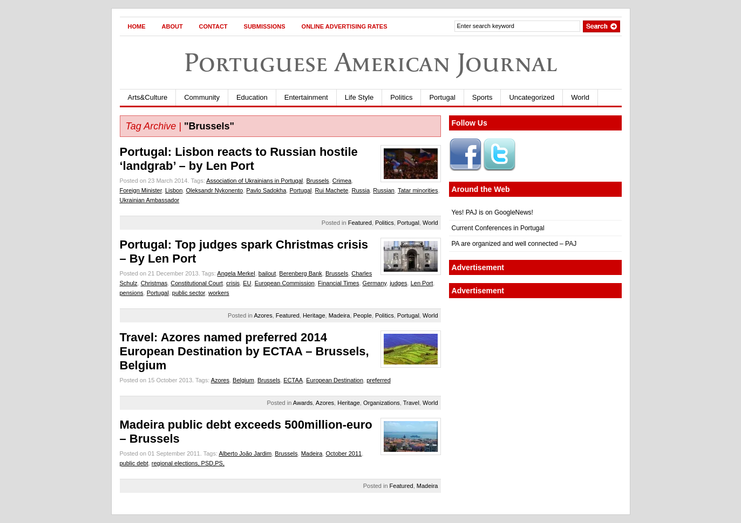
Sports (482, 97)
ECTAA (293, 380)
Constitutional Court (197, 283)
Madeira (339, 315)
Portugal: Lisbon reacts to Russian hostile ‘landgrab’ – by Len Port (239, 159)
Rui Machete (332, 190)
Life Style (359, 97)
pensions (132, 293)
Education (252, 97)
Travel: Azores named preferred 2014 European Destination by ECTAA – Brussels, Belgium (244, 351)
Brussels (317, 180)
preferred (378, 380)
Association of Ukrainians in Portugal (254, 180)
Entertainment (306, 97)
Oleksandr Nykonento (214, 190)
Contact (213, 26)
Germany (374, 283)
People (362, 315)
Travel (411, 403)
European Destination (334, 380)
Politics (401, 97)
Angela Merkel (236, 273)
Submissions (264, 26)
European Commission (285, 283)
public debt (134, 463)
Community (202, 97)
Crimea (341, 180)
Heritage (314, 315)
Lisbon (173, 190)
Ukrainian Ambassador (150, 200)
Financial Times (338, 283)
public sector (188, 293)
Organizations (381, 403)
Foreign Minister (141, 190)
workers (218, 293)
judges (398, 283)
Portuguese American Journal (371, 62)
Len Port (422, 283)
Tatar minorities (418, 190)
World (580, 97)
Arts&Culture (148, 97)
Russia (360, 190)
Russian (384, 190)
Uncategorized (531, 97)
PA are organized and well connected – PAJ (514, 243)
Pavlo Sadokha (266, 190)
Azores (263, 315)
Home (137, 26)
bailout (267, 273)
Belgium (243, 380)
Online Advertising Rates (345, 26)
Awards (302, 403)
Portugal (442, 97)
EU (247, 283)
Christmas (154, 283)
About (172, 26)
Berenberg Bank (300, 273)
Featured (360, 222)
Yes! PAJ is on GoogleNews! (492, 212)
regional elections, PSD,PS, (188, 463)
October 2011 (344, 453)
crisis (233, 283)
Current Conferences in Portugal (498, 228)
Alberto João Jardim (245, 453)
